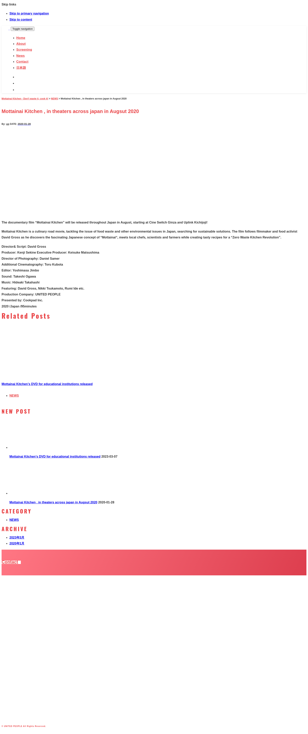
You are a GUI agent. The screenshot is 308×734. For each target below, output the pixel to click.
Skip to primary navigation (29, 13)
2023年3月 (17, 537)
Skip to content (20, 19)
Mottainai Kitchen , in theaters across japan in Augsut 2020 (53, 502)
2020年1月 (17, 543)
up (7, 123)
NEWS (14, 395)
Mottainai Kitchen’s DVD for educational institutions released (47, 384)
